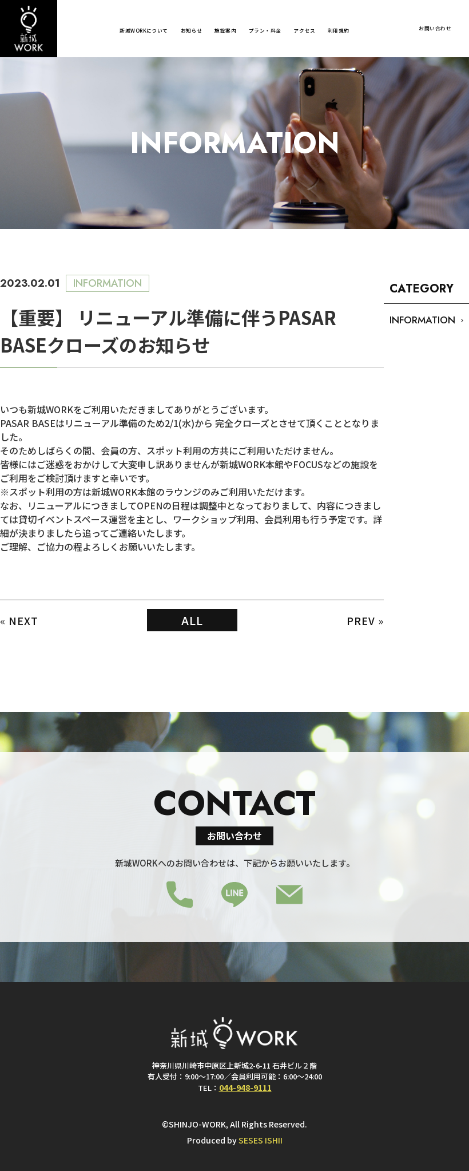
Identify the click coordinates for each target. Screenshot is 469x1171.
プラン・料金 (265, 30)
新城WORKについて (144, 30)
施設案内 (225, 30)
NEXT (23, 620)
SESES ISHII (261, 1140)
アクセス (304, 30)
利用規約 (338, 30)
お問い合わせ (435, 28)
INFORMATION (422, 320)
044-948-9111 (245, 1087)
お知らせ (191, 30)
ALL (192, 620)
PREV (361, 620)
